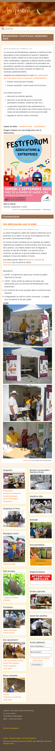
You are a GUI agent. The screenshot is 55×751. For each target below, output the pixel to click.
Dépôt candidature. (10, 630)
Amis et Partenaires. (10, 499)
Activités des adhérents (12, 493)
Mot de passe (36, 652)
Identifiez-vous (17, 209)
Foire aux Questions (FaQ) (13, 660)
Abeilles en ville (25, 126)
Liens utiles (7, 668)
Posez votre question (11, 663)
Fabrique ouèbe (8, 743)
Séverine (38, 260)
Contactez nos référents (12, 697)
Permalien (6, 229)
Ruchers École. (9, 633)
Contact (6, 694)
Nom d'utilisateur (37, 646)
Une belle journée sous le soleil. (20, 224)
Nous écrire (7, 700)
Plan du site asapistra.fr (11, 728)
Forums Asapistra (9, 666)
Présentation (8, 491)
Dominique (7, 262)
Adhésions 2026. (9, 564)
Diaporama (7, 501)
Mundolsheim (39, 126)
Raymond (29, 260)
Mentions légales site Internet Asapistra (23, 738)
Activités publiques (10, 496)
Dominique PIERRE (25, 741)
